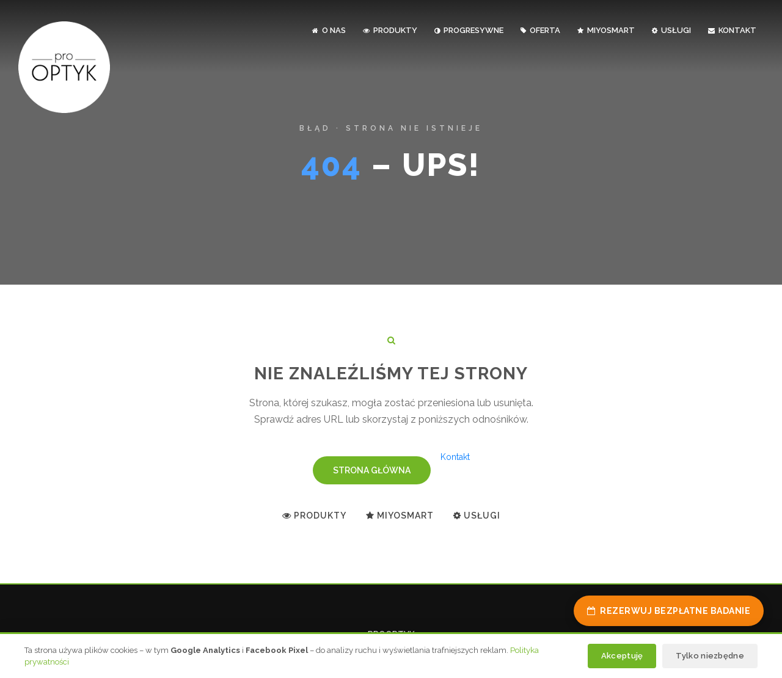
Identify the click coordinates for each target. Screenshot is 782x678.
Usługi (476, 515)
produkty (390, 30)
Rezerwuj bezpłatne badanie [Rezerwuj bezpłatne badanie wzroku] (669, 611)
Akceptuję (622, 655)
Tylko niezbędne (710, 655)
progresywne (468, 30)
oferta (540, 30)
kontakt (732, 30)
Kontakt (455, 457)
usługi (671, 30)
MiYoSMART (606, 30)
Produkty (314, 515)
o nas (329, 30)
